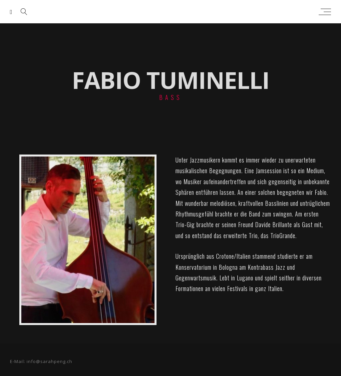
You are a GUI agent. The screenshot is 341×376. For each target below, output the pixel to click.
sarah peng (169, 12)
